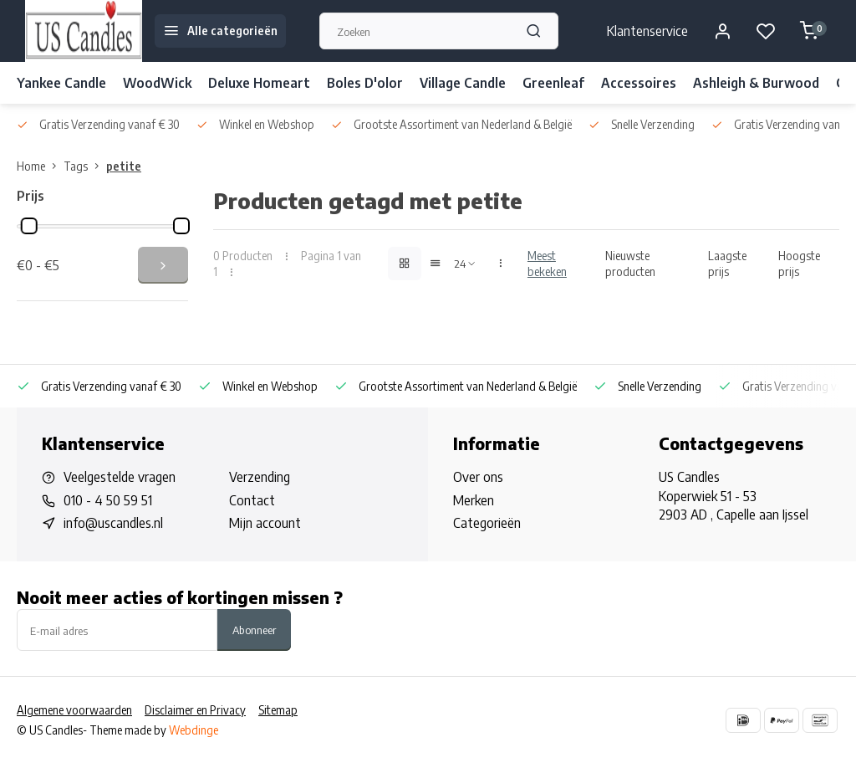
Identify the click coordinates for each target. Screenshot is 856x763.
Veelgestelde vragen (120, 477)
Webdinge (193, 730)
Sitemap (278, 710)
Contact (252, 500)
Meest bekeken (547, 263)
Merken (473, 500)
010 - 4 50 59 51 (108, 500)
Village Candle (463, 82)
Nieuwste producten (630, 263)
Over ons (478, 477)
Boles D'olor (365, 82)
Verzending (259, 477)
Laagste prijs (727, 263)
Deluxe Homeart (259, 82)
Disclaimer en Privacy (195, 710)
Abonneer (254, 629)
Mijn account (265, 523)
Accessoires (638, 82)
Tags (85, 166)
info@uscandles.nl (113, 523)
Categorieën (487, 523)
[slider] (29, 226)
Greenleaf (553, 82)
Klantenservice (647, 31)
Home (40, 166)
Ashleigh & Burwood (756, 82)
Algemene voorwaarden (74, 710)
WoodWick (157, 82)
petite (123, 166)
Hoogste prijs (799, 263)
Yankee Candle (61, 82)
